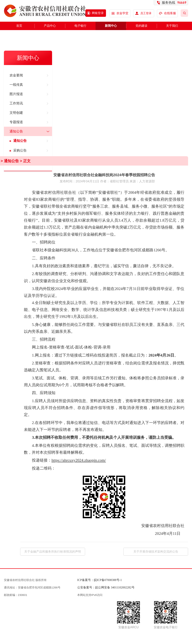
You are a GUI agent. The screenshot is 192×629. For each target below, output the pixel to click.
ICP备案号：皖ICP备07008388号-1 (99, 580)
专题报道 (16, 122)
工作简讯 (16, 103)
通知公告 (16, 131)
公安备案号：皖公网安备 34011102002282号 (106, 587)
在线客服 (167, 13)
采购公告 (20, 150)
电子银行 (80, 25)
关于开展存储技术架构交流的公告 (155, 551)
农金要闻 (16, 75)
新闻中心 (111, 25)
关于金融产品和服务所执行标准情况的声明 (52, 551)
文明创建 (16, 113)
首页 (19, 25)
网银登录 (98, 13)
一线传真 (16, 85)
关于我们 (172, 25)
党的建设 (141, 25)
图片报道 (16, 94)
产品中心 (50, 25)
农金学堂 (122, 13)
